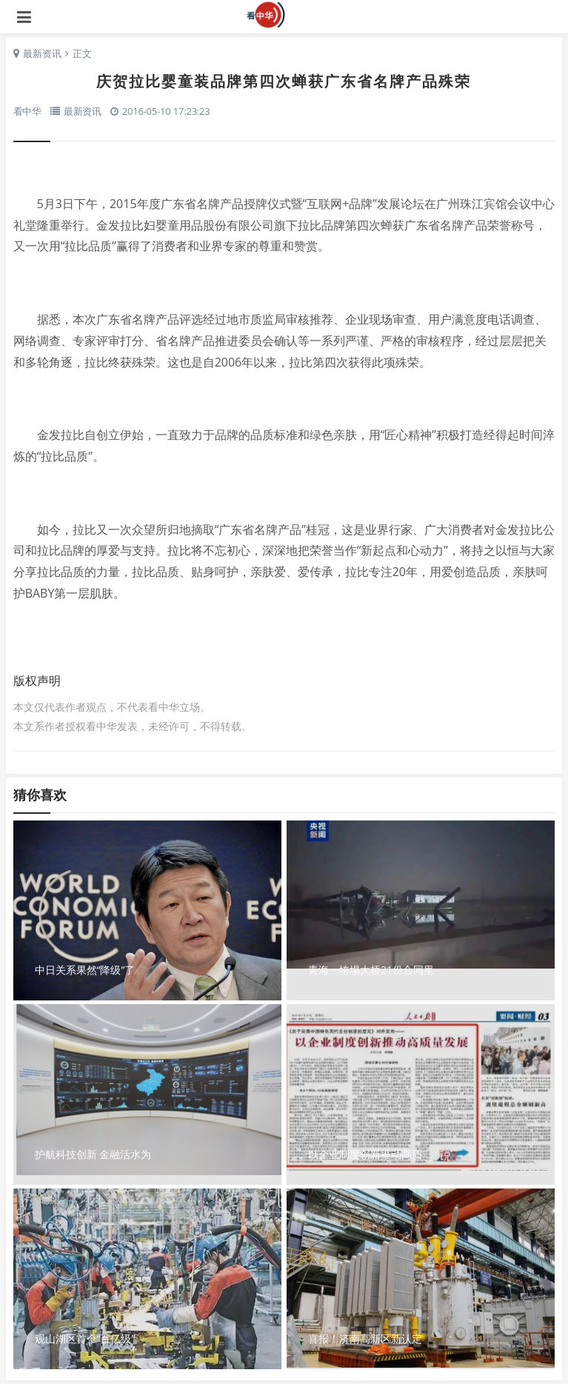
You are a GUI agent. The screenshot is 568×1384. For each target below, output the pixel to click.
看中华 (284, 15)
